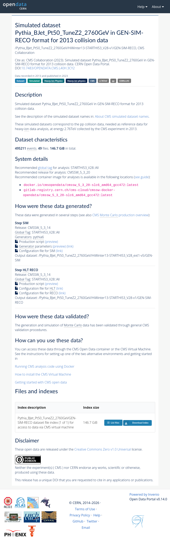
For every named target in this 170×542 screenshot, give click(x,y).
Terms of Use (85, 509)
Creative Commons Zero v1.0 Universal (102, 449)
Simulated (34, 80)
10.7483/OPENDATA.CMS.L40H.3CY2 (48, 68)
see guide (142, 177)
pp (113, 80)
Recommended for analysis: (42, 167)
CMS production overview (120, 215)
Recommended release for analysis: (41, 172)
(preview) (51, 241)
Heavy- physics (76, 81)
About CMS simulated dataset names (122, 116)
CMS (92, 80)
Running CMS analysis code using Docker (44, 366)
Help (96, 515)
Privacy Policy (80, 515)
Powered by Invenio (144, 494)
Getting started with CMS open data (41, 382)
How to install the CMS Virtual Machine (43, 374)
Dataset (21, 80)
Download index (135, 423)
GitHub (78, 521)
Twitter (92, 521)
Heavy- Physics (53, 81)
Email (86, 527)
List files (113, 422)
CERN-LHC (124, 80)
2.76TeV (103, 80)
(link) (70, 246)
